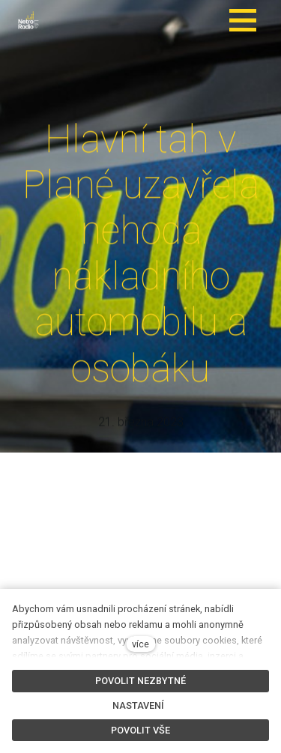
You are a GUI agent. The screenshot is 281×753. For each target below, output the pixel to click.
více (140, 644)
